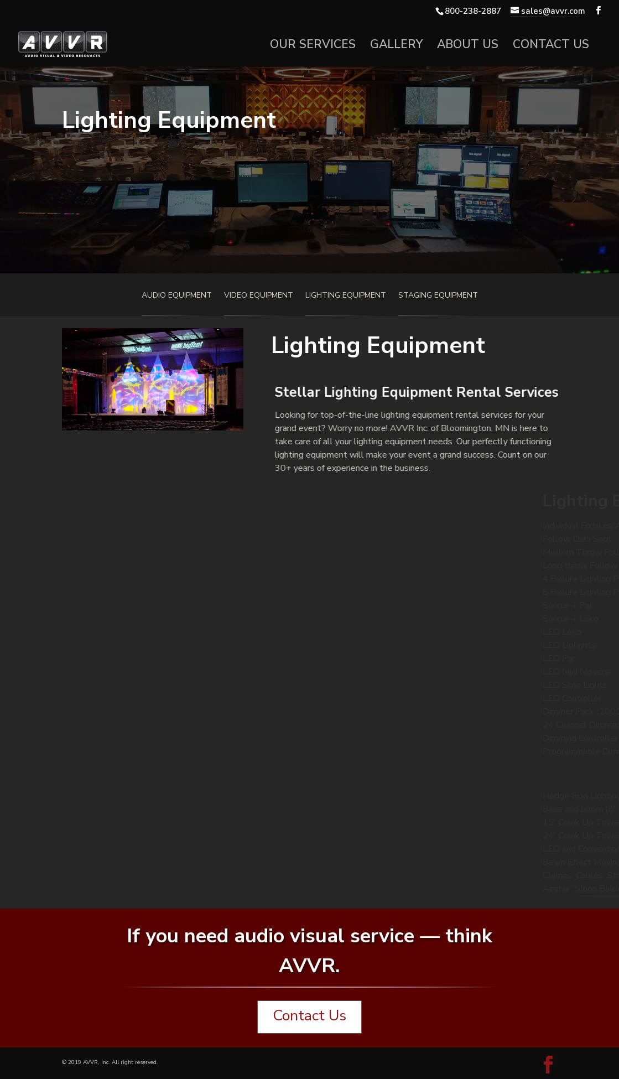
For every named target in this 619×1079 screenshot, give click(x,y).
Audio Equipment (177, 296)
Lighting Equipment (345, 296)
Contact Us (551, 46)
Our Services (313, 46)
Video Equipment (258, 296)
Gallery (396, 46)
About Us (467, 46)
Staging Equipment (438, 296)
